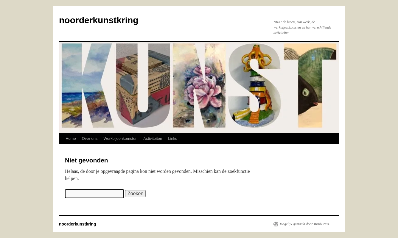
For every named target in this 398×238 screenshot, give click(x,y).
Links (172, 138)
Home (71, 138)
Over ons (90, 138)
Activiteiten (152, 138)
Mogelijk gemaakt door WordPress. (304, 224)
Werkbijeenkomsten (120, 138)
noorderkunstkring (99, 20)
